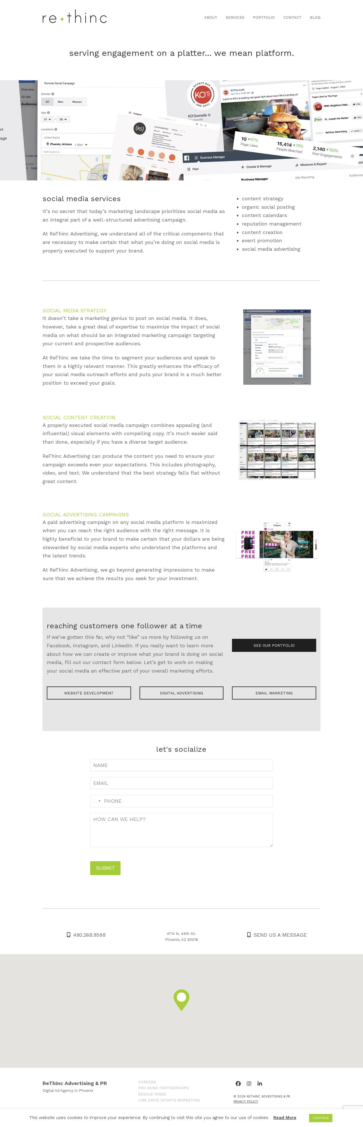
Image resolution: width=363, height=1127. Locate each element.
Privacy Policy (245, 1101)
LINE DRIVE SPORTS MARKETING (169, 1100)
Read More (284, 1117)
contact (101, 662)
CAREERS (147, 1082)
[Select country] (96, 801)
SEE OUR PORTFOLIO (274, 645)
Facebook (58, 645)
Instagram (85, 645)
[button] (181, 1000)
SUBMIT (105, 868)
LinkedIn (122, 645)
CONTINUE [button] (321, 1118)
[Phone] (181, 801)
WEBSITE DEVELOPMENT (89, 693)
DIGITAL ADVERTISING (181, 693)
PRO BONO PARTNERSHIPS (163, 1088)
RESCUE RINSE (152, 1094)
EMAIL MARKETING (274, 693)
